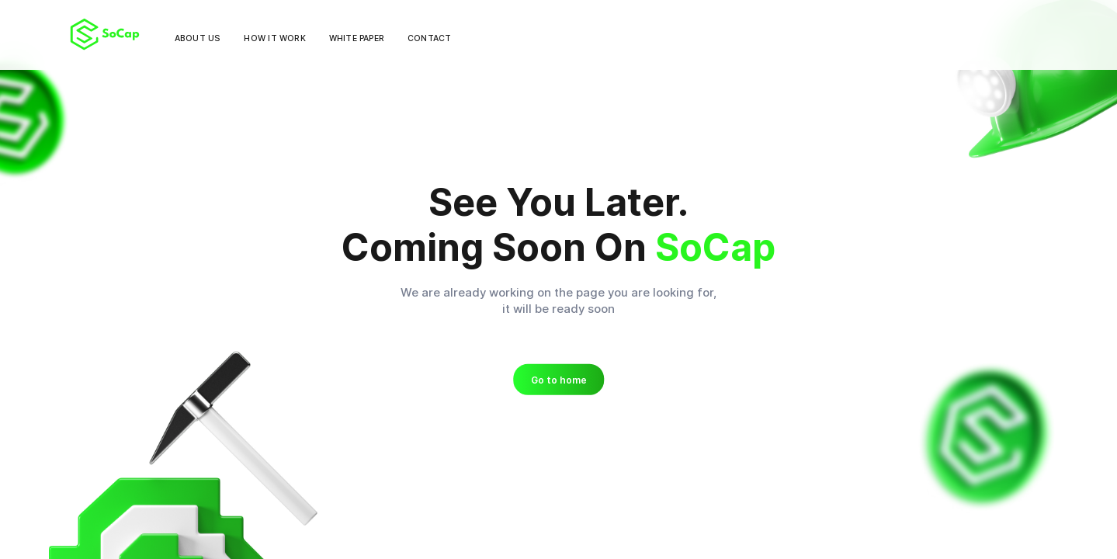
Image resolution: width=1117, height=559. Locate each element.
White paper (356, 38)
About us (198, 38)
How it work (274, 38)
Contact (429, 38)
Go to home (559, 380)
